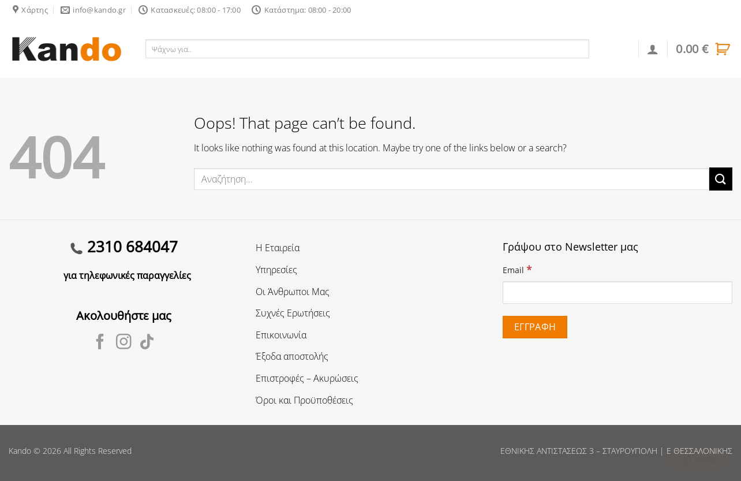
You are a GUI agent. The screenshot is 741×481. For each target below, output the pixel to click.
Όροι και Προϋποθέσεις (304, 400)
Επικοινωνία (281, 335)
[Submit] (720, 178)
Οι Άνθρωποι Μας (293, 291)
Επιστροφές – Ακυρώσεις (307, 378)
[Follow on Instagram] (124, 343)
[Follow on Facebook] (100, 343)
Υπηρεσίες (276, 269)
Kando (20, 450)
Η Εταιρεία (278, 247)
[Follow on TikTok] (147, 343)
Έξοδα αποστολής (292, 356)
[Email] (617, 292)
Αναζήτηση (614, 48)
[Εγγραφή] (535, 327)
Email (517, 269)
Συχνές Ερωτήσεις (293, 313)
